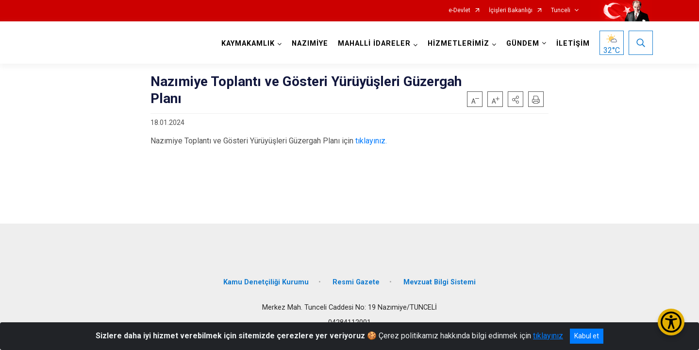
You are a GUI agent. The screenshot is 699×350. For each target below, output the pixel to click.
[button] (515, 99)
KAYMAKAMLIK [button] (247, 43)
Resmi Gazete (356, 278)
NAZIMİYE (309, 43)
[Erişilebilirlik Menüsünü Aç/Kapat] (671, 322)
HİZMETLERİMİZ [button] (457, 43)
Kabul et (586, 336)
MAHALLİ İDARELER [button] (373, 43)
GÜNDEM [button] (521, 43)
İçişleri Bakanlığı (511, 10)
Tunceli (560, 10)
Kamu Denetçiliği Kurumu (266, 278)
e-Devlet (459, 10)
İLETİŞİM (572, 43)
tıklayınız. (371, 140)
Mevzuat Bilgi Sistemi (439, 278)
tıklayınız (548, 335)
